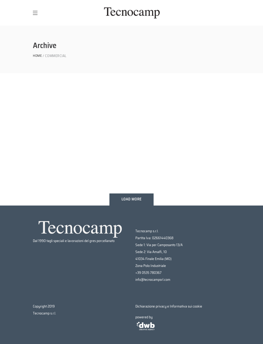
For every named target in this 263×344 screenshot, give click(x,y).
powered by (145, 323)
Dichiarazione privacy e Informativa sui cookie (168, 306)
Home (37, 56)
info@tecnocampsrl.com (152, 280)
